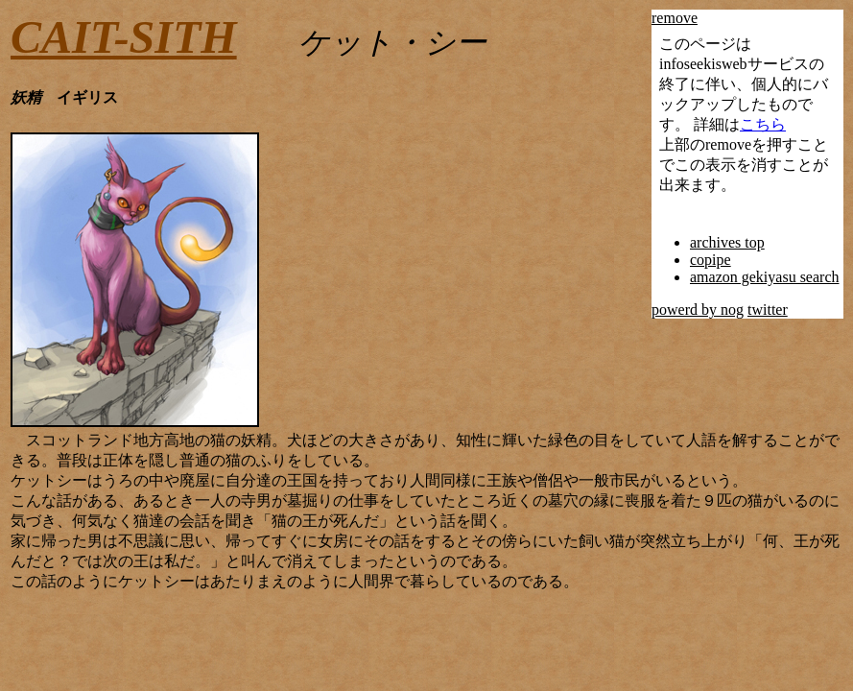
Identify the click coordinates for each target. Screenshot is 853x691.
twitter (767, 309)
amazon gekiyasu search (764, 277)
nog (732, 309)
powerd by (686, 309)
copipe (710, 259)
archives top (727, 242)
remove (675, 18)
